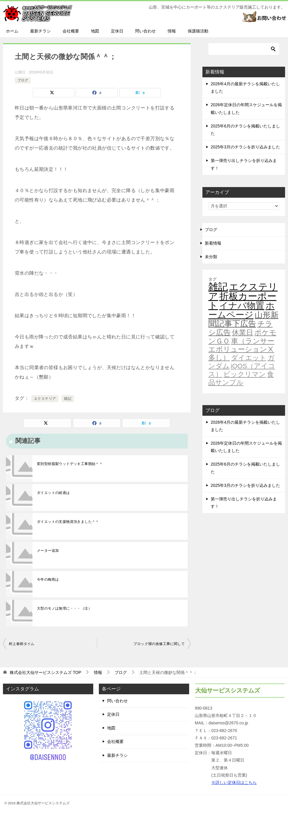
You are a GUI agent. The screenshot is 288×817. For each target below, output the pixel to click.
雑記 (67, 399)
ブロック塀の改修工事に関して (159, 644)
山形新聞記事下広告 (243, 319)
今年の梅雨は (48, 579)
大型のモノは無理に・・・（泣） (64, 608)
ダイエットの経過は (53, 493)
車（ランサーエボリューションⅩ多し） (241, 349)
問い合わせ (145, 31)
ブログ (22, 80)
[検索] (243, 49)
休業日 (242, 332)
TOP (45, 672)
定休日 (117, 31)
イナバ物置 (241, 305)
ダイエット (248, 357)
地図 (95, 31)
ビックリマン (244, 374)
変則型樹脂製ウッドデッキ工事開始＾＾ (70, 464)
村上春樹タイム (22, 644)
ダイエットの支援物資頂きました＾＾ (68, 522)
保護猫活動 (198, 31)
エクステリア (45, 399)
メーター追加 (48, 551)
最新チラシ (40, 31)
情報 (172, 31)
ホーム (12, 31)
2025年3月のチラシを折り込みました (245, 147)
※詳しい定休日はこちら (234, 782)
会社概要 (71, 31)
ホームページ (241, 310)
